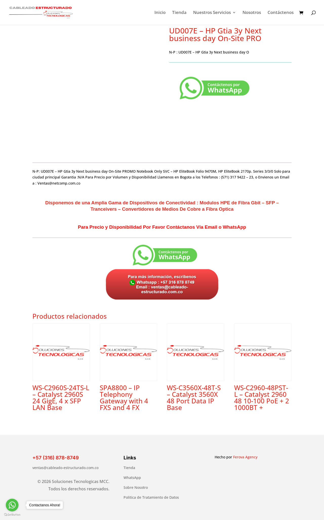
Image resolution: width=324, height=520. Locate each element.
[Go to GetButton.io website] (12, 514)
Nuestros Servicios (212, 13)
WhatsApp (132, 477)
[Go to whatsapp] (12, 505)
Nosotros (251, 13)
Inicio (160, 13)
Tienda (179, 13)
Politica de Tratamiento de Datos (151, 497)
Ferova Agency (245, 457)
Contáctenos (281, 13)
